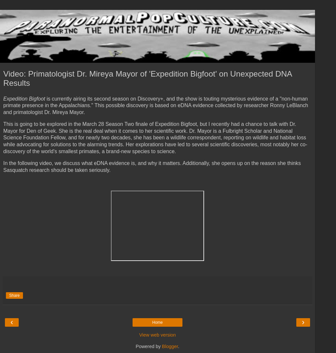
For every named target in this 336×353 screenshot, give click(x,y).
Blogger (170, 346)
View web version (157, 335)
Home (157, 322)
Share (14, 295)
